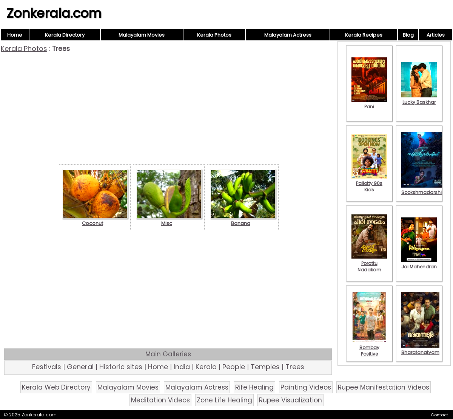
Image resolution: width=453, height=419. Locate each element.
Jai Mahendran (419, 263)
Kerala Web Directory (56, 387)
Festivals (46, 366)
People (233, 366)
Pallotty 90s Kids (369, 183)
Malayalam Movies (142, 35)
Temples (265, 366)
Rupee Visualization (290, 400)
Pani (369, 103)
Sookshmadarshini (423, 189)
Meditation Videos (160, 400)
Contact (439, 415)
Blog (408, 35)
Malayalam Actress (287, 35)
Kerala (206, 366)
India (182, 366)
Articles (436, 35)
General (80, 366)
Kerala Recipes (363, 35)
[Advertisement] (169, 109)
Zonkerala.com (54, 13)
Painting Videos (305, 387)
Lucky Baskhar (419, 98)
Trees (294, 366)
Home (14, 35)
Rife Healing (254, 387)
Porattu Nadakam (369, 263)
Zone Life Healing (224, 400)
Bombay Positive (369, 347)
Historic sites (120, 366)
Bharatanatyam (420, 349)
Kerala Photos (214, 35)
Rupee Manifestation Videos (383, 387)
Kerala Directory (65, 35)
